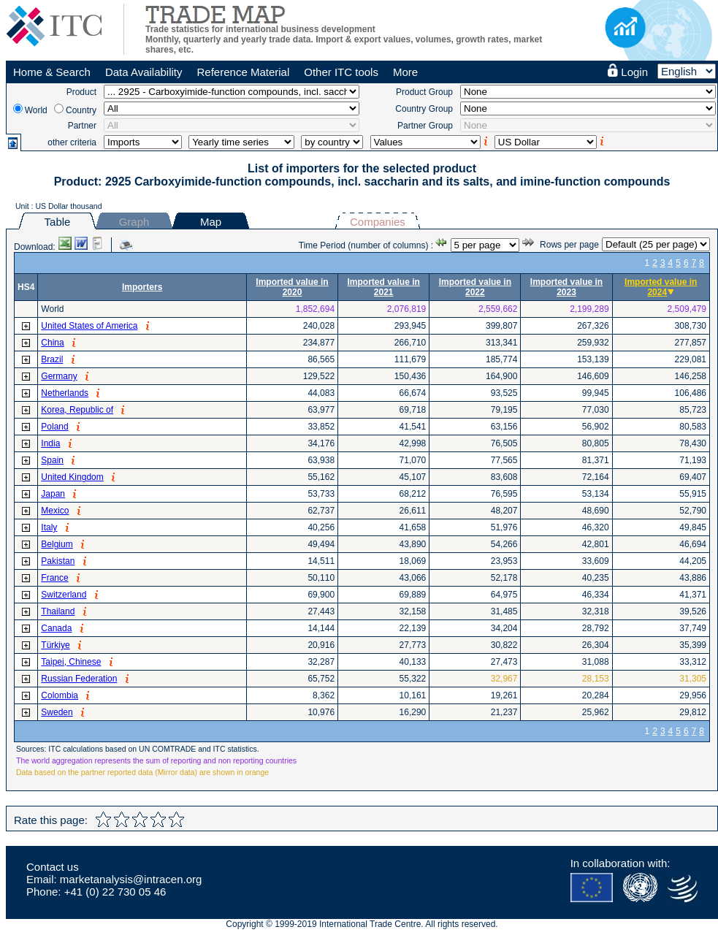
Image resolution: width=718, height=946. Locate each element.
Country (81, 110)
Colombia (59, 695)
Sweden (56, 712)
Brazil (52, 359)
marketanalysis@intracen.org (131, 879)
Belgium (56, 544)
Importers (142, 287)
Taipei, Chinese (71, 662)
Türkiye (55, 645)
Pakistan (58, 561)
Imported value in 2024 (661, 287)
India (50, 443)
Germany (59, 376)
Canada (56, 628)
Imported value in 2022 (475, 287)
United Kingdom (72, 477)
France (54, 578)
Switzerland (63, 595)
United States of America (89, 326)
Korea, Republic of (77, 410)
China (52, 342)
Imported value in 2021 (383, 287)
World (36, 110)
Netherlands (64, 393)
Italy (49, 527)
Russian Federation (79, 679)
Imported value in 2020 (292, 287)
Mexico (55, 511)
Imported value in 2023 (566, 287)
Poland (54, 426)
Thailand (58, 611)
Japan (53, 494)
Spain (52, 460)
